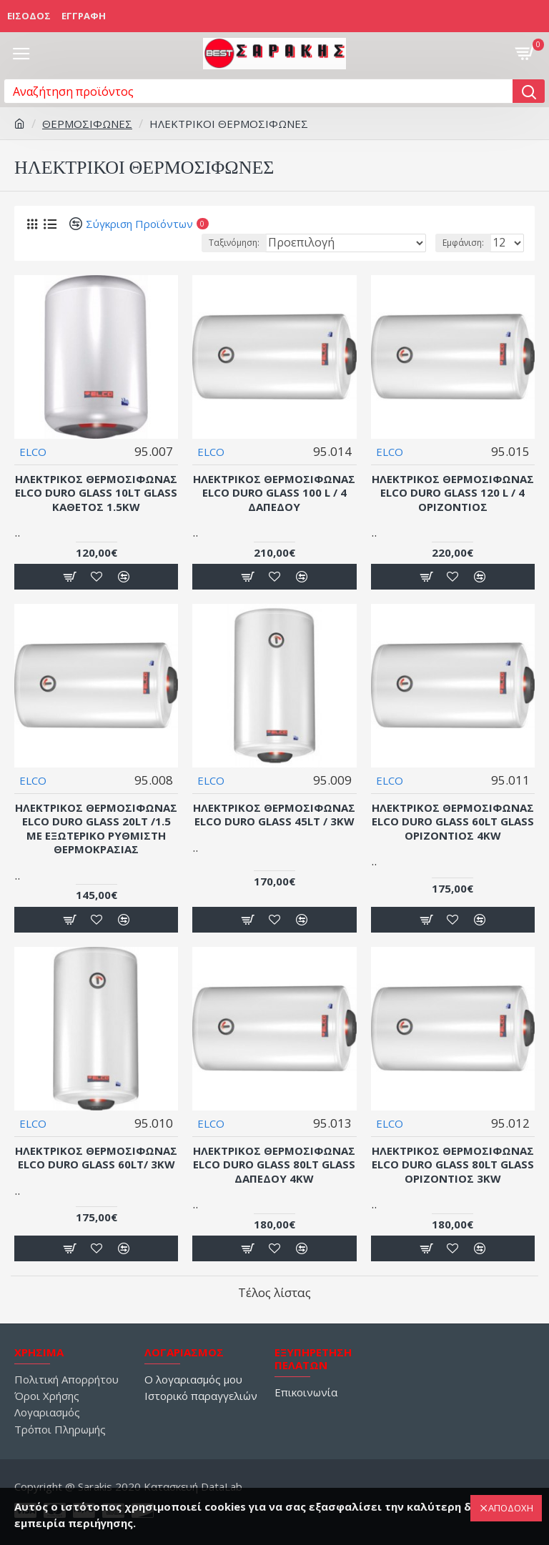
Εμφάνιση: (463, 243)
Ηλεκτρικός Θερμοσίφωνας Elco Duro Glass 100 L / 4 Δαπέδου (274, 493)
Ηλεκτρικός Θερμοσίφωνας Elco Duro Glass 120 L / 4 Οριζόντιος (453, 493)
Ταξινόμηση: (234, 243)
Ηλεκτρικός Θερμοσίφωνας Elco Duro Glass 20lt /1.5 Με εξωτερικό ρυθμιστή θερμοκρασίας (96, 829)
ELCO (32, 451)
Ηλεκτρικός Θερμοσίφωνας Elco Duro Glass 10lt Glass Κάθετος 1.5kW (96, 493)
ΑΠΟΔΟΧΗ (510, 1507)
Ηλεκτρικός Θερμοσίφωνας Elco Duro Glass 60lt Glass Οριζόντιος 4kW (453, 822)
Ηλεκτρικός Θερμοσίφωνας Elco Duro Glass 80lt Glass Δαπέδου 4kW (274, 1165)
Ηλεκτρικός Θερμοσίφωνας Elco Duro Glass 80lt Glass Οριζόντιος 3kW (453, 1165)
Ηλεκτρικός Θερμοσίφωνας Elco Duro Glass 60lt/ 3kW (96, 1158)
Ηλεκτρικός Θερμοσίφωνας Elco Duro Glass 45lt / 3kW (274, 815)
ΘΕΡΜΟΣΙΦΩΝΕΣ (87, 123)
